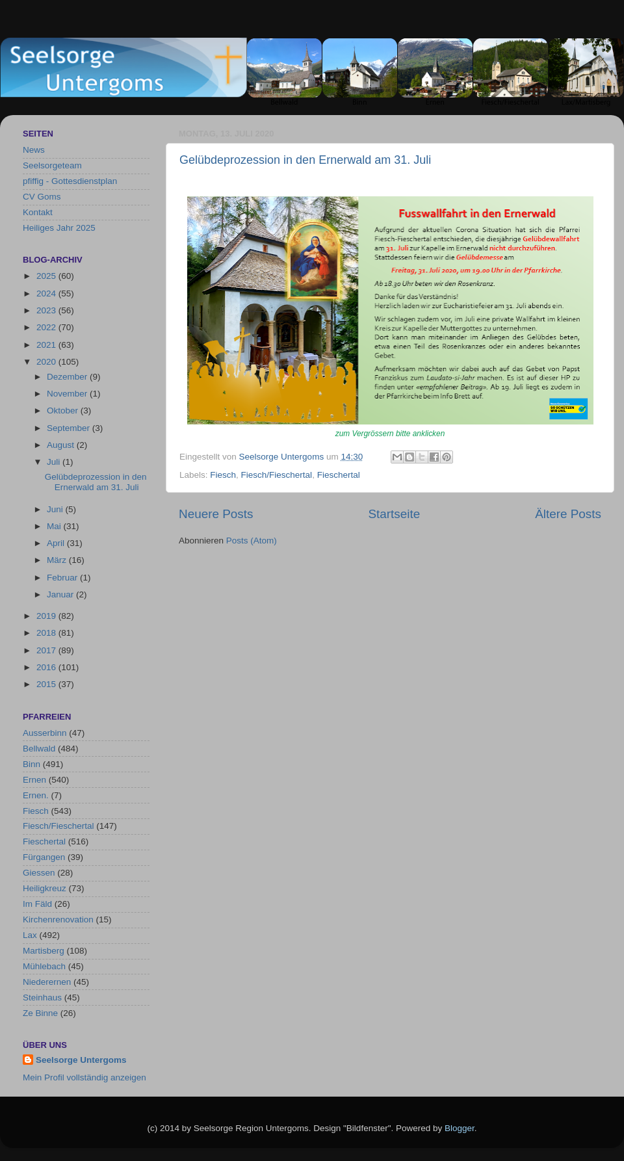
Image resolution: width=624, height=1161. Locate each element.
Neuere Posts (216, 514)
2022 (47, 327)
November (68, 393)
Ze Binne (40, 1013)
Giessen (39, 873)
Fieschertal (338, 475)
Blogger (459, 1128)
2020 (47, 362)
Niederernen (47, 982)
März (58, 560)
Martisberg (43, 951)
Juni (56, 509)
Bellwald (39, 748)
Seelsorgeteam (52, 165)
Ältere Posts (568, 514)
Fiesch (223, 475)
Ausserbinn (45, 733)
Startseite (394, 514)
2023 (47, 310)
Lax (30, 935)
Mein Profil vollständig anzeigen (84, 1077)
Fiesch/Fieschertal (277, 475)
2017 (47, 650)
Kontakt (38, 212)
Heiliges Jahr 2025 (59, 228)
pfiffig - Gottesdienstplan (70, 181)
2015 (47, 684)
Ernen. (36, 795)
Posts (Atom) (251, 540)
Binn (31, 764)
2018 (47, 633)
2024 (47, 293)
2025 (47, 276)
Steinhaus (42, 997)
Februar (63, 577)
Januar (61, 594)
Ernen (34, 780)
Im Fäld (37, 904)
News (34, 150)
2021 (47, 345)
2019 (47, 616)
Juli (54, 462)
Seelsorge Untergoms (81, 1060)
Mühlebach (44, 966)
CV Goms (42, 197)
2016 (47, 667)
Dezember (68, 377)
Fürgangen (44, 857)
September (69, 428)
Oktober (64, 410)
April (57, 543)
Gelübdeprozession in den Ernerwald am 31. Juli (305, 159)
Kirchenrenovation (58, 919)
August (62, 445)
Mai (55, 526)
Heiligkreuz (44, 888)
